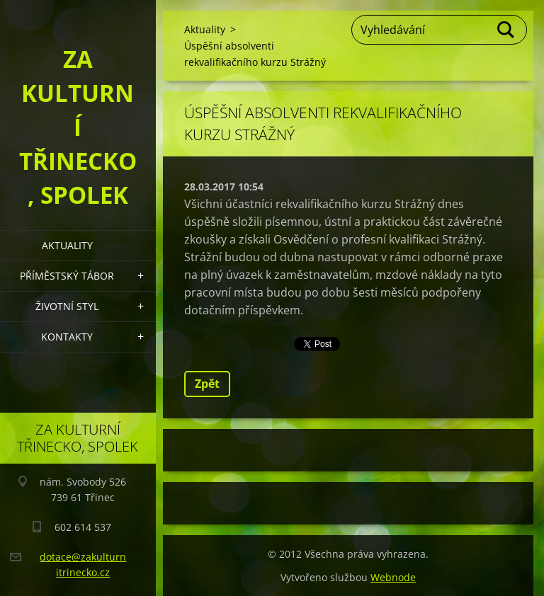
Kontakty (67, 336)
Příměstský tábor (67, 275)
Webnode (393, 577)
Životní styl (66, 306)
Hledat (506, 29)
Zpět (207, 383)
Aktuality (67, 245)
